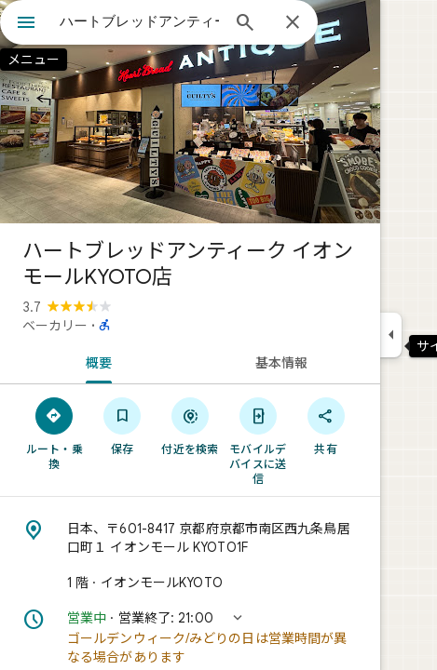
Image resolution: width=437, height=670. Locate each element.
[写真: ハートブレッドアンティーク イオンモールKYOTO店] (190, 111)
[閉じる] (292, 23)
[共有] (326, 425)
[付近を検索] (191, 425)
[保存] (123, 425)
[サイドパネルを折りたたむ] (391, 335)
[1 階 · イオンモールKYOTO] (190, 582)
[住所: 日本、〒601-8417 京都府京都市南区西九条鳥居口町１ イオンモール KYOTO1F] (190, 538)
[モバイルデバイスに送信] (258, 440)
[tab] (95, 361)
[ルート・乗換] (54, 433)
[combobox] (139, 21)
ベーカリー (55, 325)
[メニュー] (26, 24)
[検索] (245, 24)
